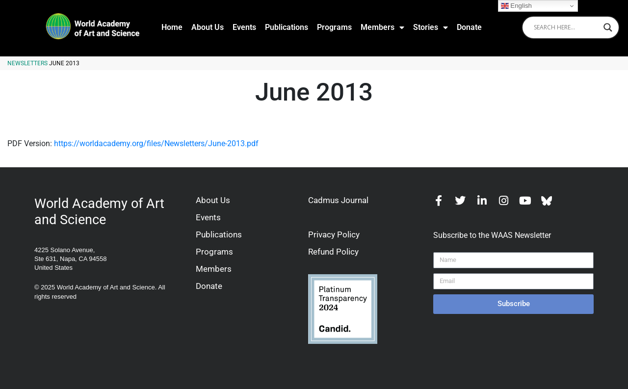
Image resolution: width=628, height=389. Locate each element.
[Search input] (566, 27)
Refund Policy (333, 252)
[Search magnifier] (608, 27)
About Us (207, 27)
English (516, 6)
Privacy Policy (334, 234)
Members (382, 27)
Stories (430, 27)
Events (244, 27)
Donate (469, 27)
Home (172, 27)
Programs (334, 27)
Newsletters (27, 63)
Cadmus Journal (338, 200)
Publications (286, 27)
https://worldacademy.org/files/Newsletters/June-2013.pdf (156, 143)
